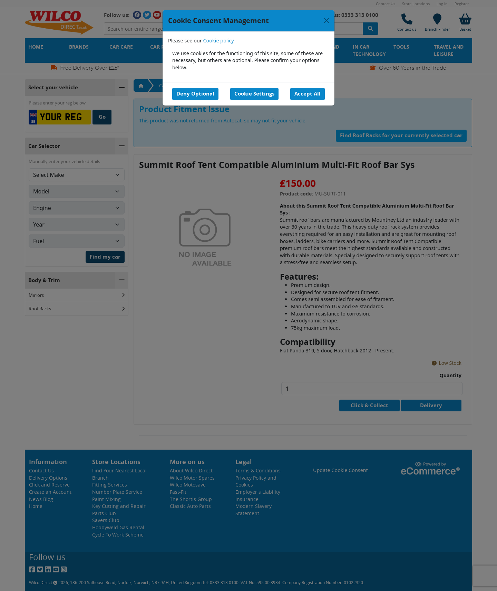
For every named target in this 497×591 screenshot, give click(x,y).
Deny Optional (195, 93)
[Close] (326, 21)
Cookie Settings (254, 93)
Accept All (307, 93)
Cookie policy (218, 40)
